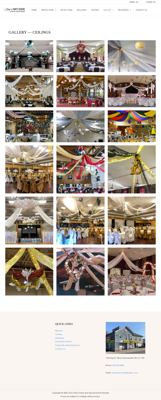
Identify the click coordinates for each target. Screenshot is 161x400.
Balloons (59, 330)
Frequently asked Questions (67, 345)
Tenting (58, 334)
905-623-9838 (118, 365)
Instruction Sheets (63, 341)
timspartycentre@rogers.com (124, 373)
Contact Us (60, 349)
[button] (134, 2)
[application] (53, 10)
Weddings (59, 338)
